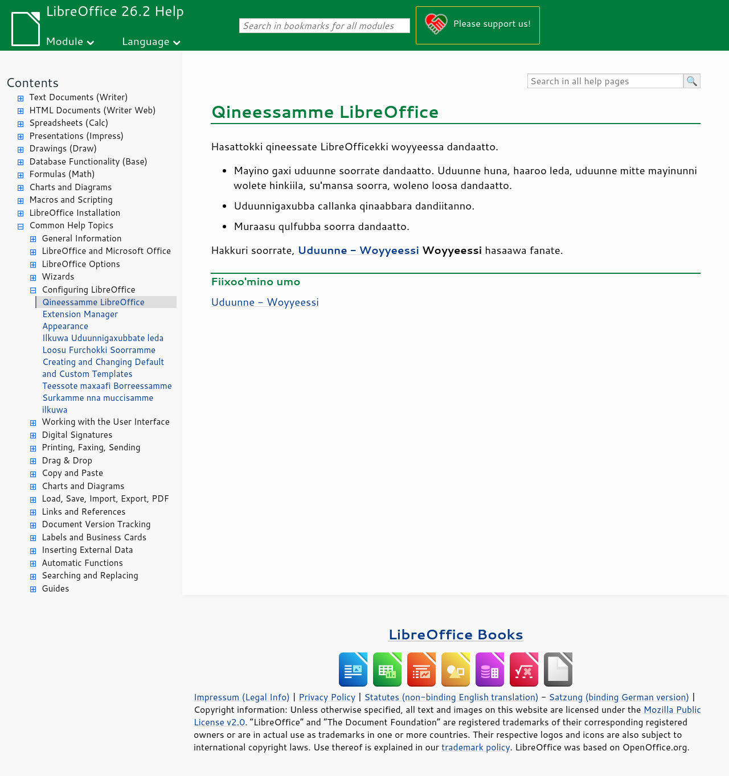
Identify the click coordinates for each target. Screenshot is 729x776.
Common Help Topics (71, 225)
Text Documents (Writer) (78, 97)
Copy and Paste (72, 473)
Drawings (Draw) (63, 148)
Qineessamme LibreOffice (93, 302)
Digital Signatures (77, 435)
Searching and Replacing (90, 575)
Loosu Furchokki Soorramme (98, 350)
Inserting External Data (87, 550)
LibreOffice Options (81, 264)
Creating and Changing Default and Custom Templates (103, 368)
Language (146, 40)
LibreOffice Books (455, 634)
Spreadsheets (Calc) (68, 123)
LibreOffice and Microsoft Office (106, 251)
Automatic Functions (82, 563)
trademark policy (475, 747)
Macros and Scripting (71, 200)
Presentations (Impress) (76, 136)
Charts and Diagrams (70, 187)
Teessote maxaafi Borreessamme (107, 386)
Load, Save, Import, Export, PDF (105, 498)
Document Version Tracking (96, 524)
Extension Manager (80, 314)
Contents (32, 82)
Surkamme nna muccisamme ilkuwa (97, 404)
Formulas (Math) (62, 174)
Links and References (83, 512)
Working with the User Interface (106, 422)
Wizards (58, 276)
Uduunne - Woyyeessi (265, 301)
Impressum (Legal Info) (242, 697)
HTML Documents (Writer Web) (92, 110)
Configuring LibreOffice (89, 289)
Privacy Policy (326, 697)
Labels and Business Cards (94, 537)
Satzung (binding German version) (619, 697)
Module (64, 40)
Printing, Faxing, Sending (91, 447)
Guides (55, 588)
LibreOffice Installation (74, 213)
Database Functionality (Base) (88, 161)
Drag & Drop (67, 460)
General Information (82, 238)
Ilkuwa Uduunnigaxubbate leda (102, 338)
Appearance (65, 326)
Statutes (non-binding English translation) (451, 697)
